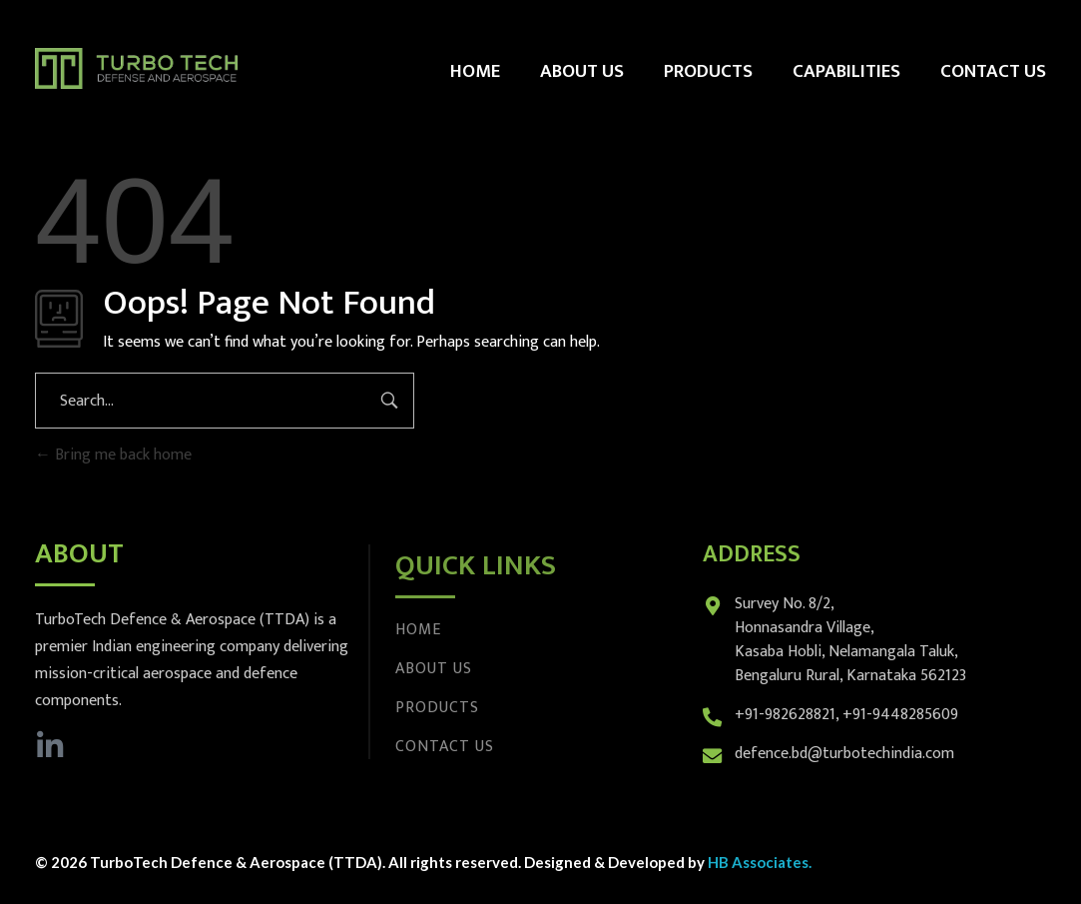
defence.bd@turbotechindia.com (844, 753)
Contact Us (444, 746)
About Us (433, 668)
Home (418, 629)
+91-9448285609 (900, 714)
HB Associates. (759, 862)
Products (437, 707)
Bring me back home (113, 455)
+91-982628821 (785, 714)
